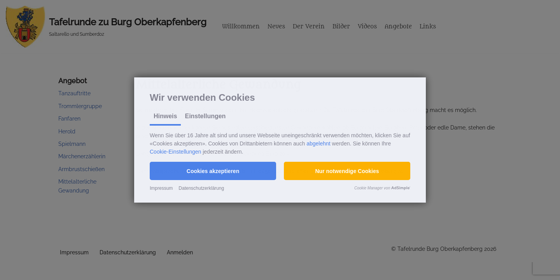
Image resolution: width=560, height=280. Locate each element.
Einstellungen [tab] (205, 116)
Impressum (161, 188)
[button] (213, 171)
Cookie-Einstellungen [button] (175, 152)
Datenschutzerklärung (201, 188)
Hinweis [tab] (165, 116)
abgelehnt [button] (318, 143)
